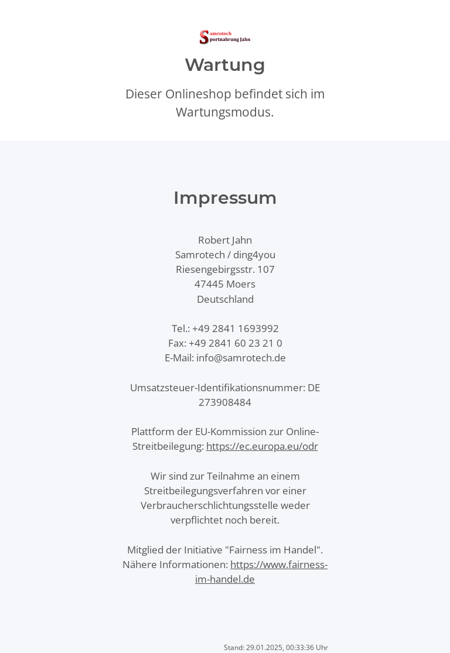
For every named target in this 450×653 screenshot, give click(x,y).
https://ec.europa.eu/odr (262, 446)
